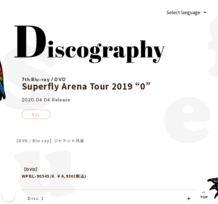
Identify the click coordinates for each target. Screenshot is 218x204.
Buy (36, 114)
